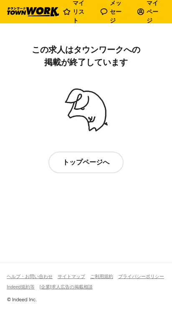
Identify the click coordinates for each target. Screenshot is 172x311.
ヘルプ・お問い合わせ (30, 276)
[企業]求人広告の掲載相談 (66, 286)
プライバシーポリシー (141, 276)
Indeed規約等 (21, 286)
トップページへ (86, 162)
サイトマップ (71, 276)
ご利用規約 (101, 276)
